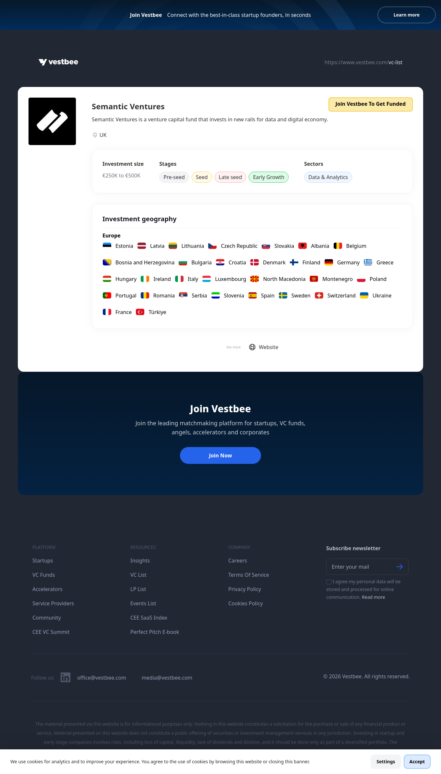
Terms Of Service (248, 574)
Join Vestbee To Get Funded (371, 103)
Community (46, 617)
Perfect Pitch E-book (154, 631)
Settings (385, 761)
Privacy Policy (244, 589)
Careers (237, 560)
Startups (42, 560)
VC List (138, 574)
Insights (140, 560)
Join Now (220, 455)
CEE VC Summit (50, 631)
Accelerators (47, 589)
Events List (143, 603)
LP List (138, 589)
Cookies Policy (245, 603)
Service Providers (53, 603)
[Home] (58, 62)
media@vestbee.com (167, 677)
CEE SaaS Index (148, 617)
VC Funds (43, 574)
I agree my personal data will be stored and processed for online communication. (363, 589)
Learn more (407, 15)
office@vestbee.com (101, 677)
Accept (417, 761)
